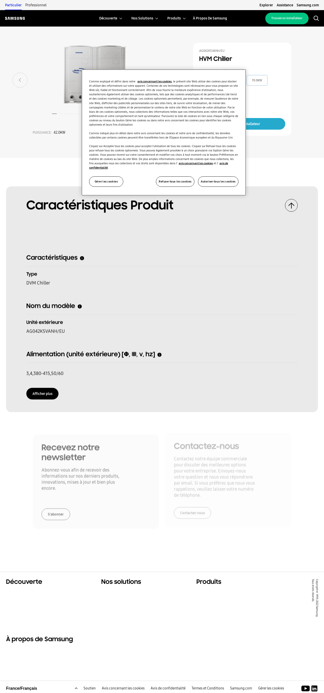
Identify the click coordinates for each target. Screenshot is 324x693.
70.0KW (257, 80)
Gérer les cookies (106, 181)
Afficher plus (42, 392)
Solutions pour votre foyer (127, 593)
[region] (164, 132)
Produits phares (212, 593)
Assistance (285, 5)
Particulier (13, 5)
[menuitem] (108, 18)
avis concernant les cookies (154, 81)
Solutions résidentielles (29, 593)
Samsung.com (308, 5)
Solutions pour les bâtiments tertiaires (139, 599)
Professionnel (36, 5)
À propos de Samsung (27, 652)
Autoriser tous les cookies (218, 181)
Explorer (266, 5)
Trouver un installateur (286, 18)
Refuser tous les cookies (175, 181)
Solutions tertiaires (25, 599)
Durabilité (16, 606)
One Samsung (20, 612)
